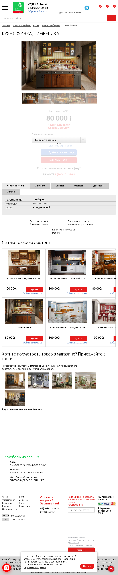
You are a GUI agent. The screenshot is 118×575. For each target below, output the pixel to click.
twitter (20, 526)
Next (94, 65)
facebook (13, 526)
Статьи (22, 503)
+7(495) (44, 508)
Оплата (11, 191)
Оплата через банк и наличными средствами (80, 223)
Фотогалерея (8, 500)
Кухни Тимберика (51, 25)
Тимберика (39, 199)
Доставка (98, 185)
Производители (9, 509)
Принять (86, 566)
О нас (5, 497)
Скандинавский (41, 207)
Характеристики (16, 185)
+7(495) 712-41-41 (38, 4)
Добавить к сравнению (33, 293)
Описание (40, 185)
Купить (34, 289)
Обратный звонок (38, 11)
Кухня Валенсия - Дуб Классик (24, 278)
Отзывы (78, 185)
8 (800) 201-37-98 (38, 7)
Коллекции (24, 506)
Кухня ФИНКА (24, 327)
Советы (60, 185)
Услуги (22, 497)
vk (5, 526)
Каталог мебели (22, 25)
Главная (6, 25)
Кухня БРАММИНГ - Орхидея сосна (67, 327)
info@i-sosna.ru (48, 512)
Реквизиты (7, 503)
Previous (23, 65)
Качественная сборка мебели (63, 231)
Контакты (6, 506)
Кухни (36, 25)
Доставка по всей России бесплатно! (39, 223)
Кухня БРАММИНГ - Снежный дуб (67, 278)
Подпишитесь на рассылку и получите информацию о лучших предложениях (81, 501)
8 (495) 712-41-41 (18, 472)
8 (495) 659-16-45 (36, 472)
